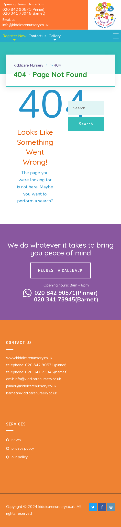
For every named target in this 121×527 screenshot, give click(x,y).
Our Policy (19, 457)
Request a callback (60, 270)
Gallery (55, 36)
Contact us (37, 36)
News (16, 440)
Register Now (14, 36)
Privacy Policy (22, 448)
